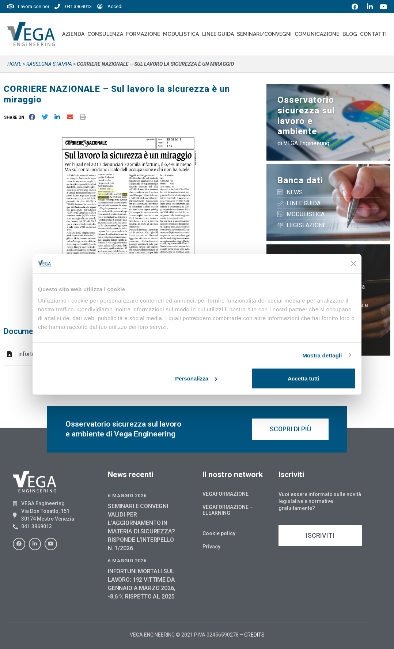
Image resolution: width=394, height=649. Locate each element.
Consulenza (105, 34)
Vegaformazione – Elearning (227, 510)
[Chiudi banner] (353, 263)
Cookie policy (218, 533)
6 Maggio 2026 (127, 495)
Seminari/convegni (264, 34)
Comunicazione (317, 34)
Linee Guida (218, 34)
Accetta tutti (303, 378)
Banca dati (300, 180)
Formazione (143, 34)
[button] (15, 117)
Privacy (211, 546)
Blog (349, 34)
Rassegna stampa (49, 64)
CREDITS (254, 635)
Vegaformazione (225, 494)
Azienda (73, 34)
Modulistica (181, 34)
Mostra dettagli (322, 355)
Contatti (373, 34)
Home (14, 64)
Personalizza (196, 378)
